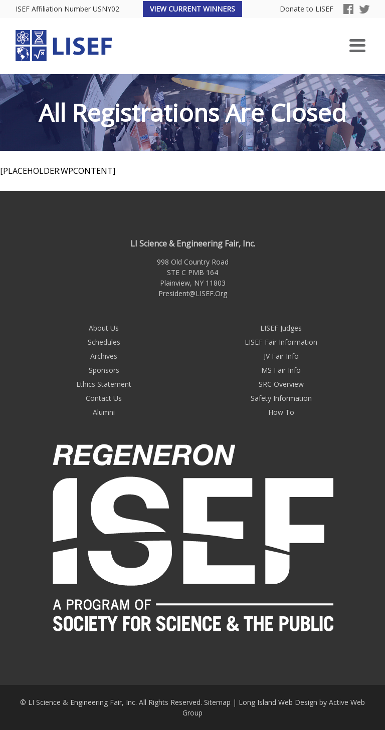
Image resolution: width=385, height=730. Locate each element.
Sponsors (104, 370)
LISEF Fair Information (281, 342)
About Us (104, 328)
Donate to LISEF (306, 9)
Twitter (364, 9)
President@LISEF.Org (192, 293)
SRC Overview (281, 384)
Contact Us (104, 398)
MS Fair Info (281, 370)
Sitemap (217, 702)
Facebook (348, 9)
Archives (103, 356)
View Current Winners (192, 9)
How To (281, 412)
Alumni (104, 412)
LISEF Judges (281, 328)
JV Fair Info (281, 356)
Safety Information (281, 398)
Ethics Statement (103, 384)
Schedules (104, 342)
